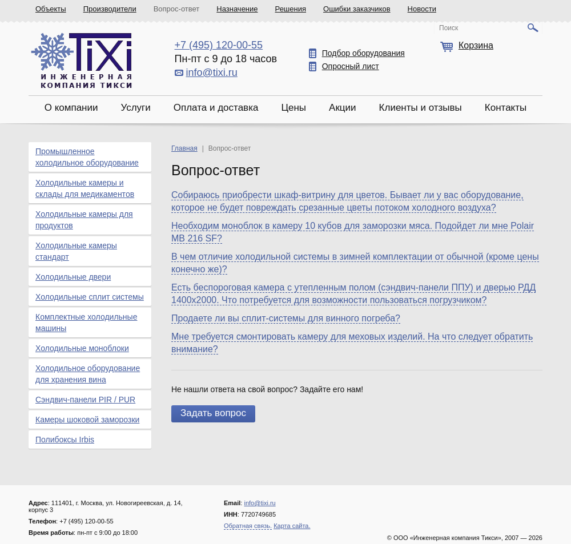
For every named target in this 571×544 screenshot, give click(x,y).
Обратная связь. (248, 525)
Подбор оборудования (363, 53)
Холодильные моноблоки (82, 348)
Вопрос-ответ (177, 9)
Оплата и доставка (216, 107)
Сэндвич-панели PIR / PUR (85, 399)
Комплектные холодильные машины (86, 322)
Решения (290, 9)
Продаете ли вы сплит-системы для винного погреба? (285, 318)
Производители (109, 9)
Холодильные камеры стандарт (76, 251)
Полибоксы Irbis (64, 439)
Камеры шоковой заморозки (87, 419)
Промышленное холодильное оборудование (87, 157)
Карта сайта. (292, 525)
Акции (342, 107)
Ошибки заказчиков (357, 9)
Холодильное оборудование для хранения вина (87, 374)
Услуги (135, 107)
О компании (71, 107)
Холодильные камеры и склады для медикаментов (84, 188)
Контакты (505, 107)
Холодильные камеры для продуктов (84, 219)
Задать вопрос (213, 413)
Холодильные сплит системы (89, 296)
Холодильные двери (73, 276)
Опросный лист (350, 66)
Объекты (50, 9)
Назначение (237, 9)
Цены (293, 107)
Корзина (476, 45)
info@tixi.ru (212, 72)
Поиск (448, 28)
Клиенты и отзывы (420, 107)
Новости (422, 9)
